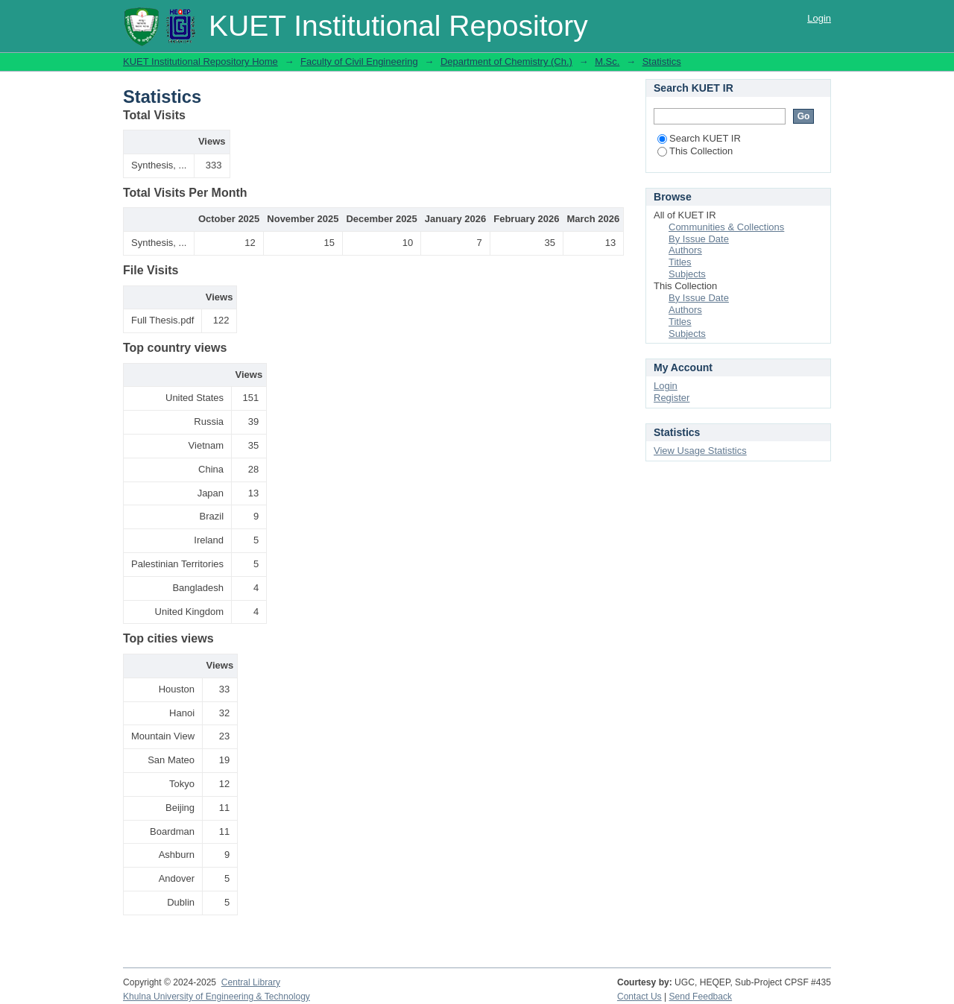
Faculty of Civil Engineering (359, 61)
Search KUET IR (699, 138)
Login (819, 18)
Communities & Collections (726, 227)
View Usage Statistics (700, 450)
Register (671, 397)
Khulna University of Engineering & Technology (216, 996)
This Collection (695, 151)
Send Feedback (701, 996)
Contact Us (639, 996)
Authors (685, 250)
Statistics (661, 61)
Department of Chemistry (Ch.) (506, 61)
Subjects (687, 274)
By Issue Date (699, 238)
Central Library (250, 982)
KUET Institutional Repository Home (200, 61)
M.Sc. (607, 61)
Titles (680, 262)
